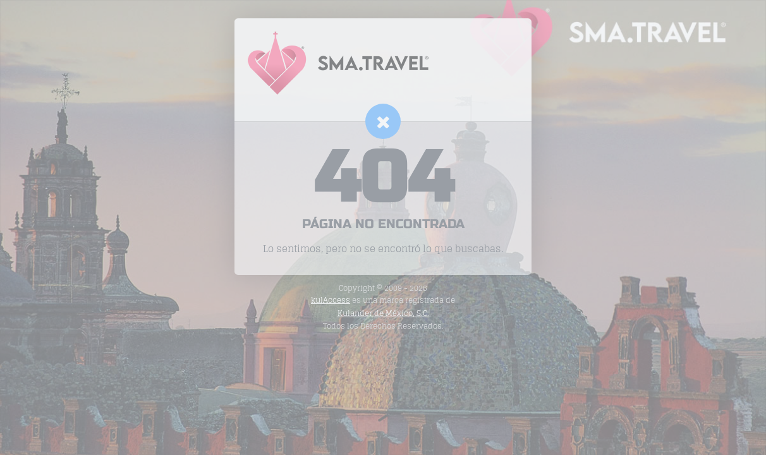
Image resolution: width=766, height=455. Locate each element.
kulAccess (330, 299)
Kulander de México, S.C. (383, 313)
